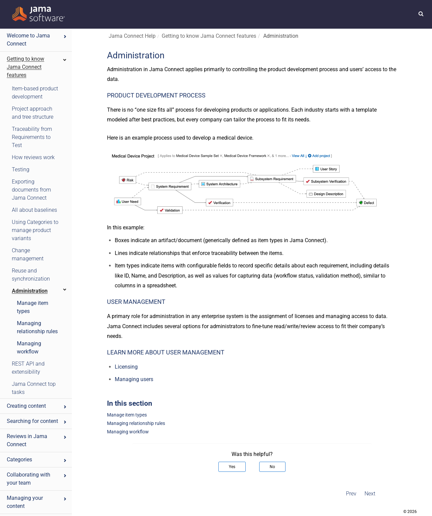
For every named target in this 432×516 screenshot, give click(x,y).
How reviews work (33, 157)
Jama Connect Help (132, 36)
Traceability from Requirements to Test (32, 137)
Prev (351, 493)
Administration (39, 290)
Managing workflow (29, 347)
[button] (421, 13)
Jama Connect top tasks (34, 388)
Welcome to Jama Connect (37, 39)
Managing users (134, 379)
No (272, 466)
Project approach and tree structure (32, 113)
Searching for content (37, 421)
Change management (28, 254)
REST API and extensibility (28, 368)
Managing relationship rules (37, 327)
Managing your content (37, 502)
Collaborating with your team (37, 478)
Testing (20, 169)
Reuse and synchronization (31, 274)
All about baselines (34, 210)
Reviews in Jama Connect (37, 440)
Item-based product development (35, 92)
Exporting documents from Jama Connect (31, 189)
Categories (37, 459)
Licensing (126, 367)
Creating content (37, 406)
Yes (232, 466)
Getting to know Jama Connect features (37, 67)
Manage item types (32, 307)
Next (369, 493)
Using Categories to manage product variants (35, 230)
